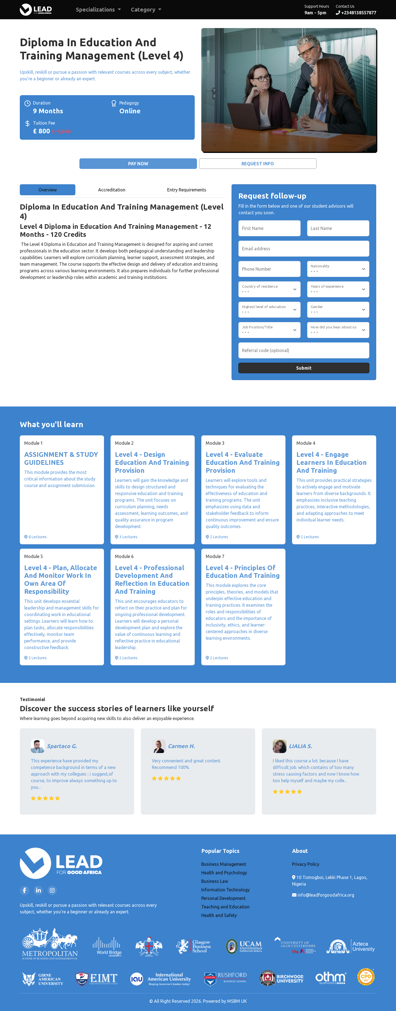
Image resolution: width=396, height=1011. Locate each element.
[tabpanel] (122, 253)
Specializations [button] (96, 9)
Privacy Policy (305, 864)
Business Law (214, 881)
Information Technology (225, 889)
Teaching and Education (225, 906)
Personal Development (223, 898)
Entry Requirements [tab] (186, 189)
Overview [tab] (47, 189)
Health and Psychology (224, 872)
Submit (304, 368)
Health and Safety (219, 915)
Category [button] (144, 9)
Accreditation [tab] (111, 189)
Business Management (223, 864)
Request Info (257, 163)
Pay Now (138, 163)
